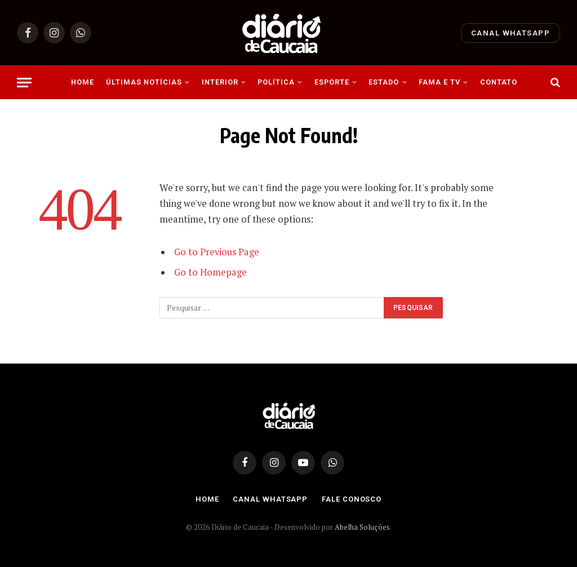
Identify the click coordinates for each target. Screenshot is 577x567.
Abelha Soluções (362, 527)
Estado (384, 82)
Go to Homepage (210, 272)
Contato (498, 82)
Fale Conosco (351, 499)
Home (82, 82)
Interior (220, 82)
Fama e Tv (439, 82)
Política (276, 82)
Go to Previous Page (216, 252)
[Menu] (24, 82)
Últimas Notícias (144, 82)
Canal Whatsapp (510, 33)
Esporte (331, 82)
